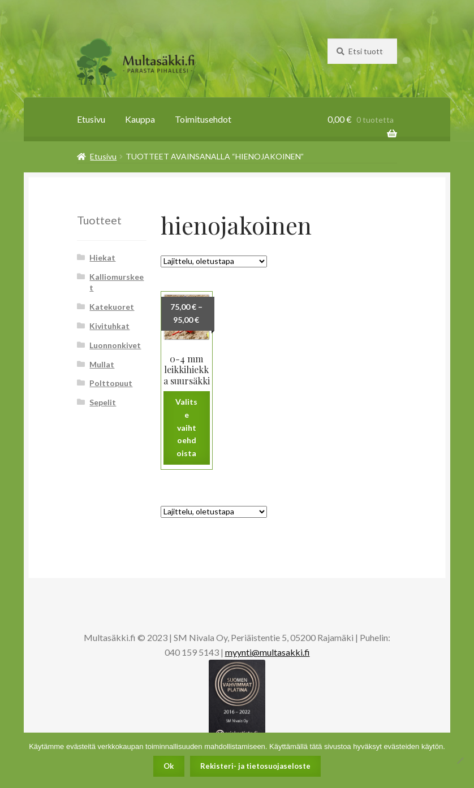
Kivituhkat (109, 326)
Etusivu (91, 119)
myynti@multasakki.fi (267, 652)
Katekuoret (111, 306)
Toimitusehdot (203, 119)
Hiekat (102, 257)
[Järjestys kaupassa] (214, 261)
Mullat (101, 364)
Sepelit (102, 402)
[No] (460, 760)
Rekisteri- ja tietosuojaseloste (255, 765)
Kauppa (140, 119)
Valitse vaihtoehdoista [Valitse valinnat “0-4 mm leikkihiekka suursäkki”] (186, 427)
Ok (168, 765)
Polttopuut (110, 383)
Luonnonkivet (115, 345)
